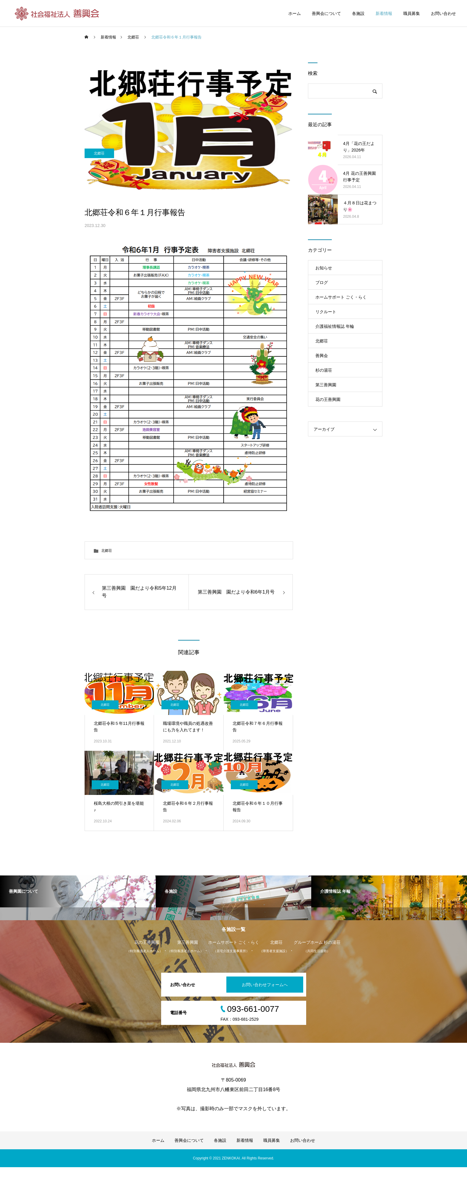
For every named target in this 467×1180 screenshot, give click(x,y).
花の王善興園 (327, 399)
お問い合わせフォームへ (261, 997)
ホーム (294, 13)
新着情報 (384, 13)
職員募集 (411, 13)
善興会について (326, 13)
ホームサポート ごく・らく (341, 297)
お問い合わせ (443, 13)
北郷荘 (101, 188)
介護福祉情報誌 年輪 (334, 326)
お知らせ (323, 267)
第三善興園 (325, 384)
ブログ (321, 282)
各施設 (358, 13)
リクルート (325, 311)
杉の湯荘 (323, 370)
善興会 (321, 355)
